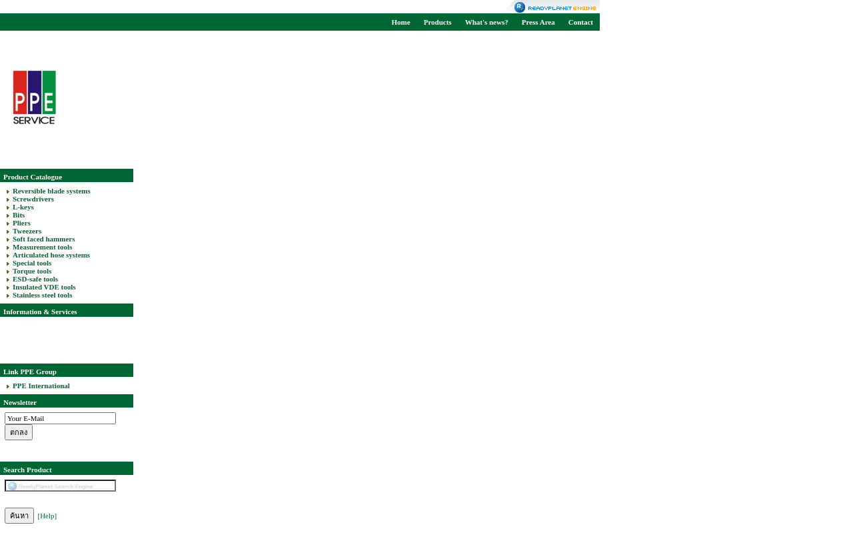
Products (438, 22)
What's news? (486, 22)
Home (401, 22)
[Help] (47, 516)
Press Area (538, 22)
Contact (580, 22)
